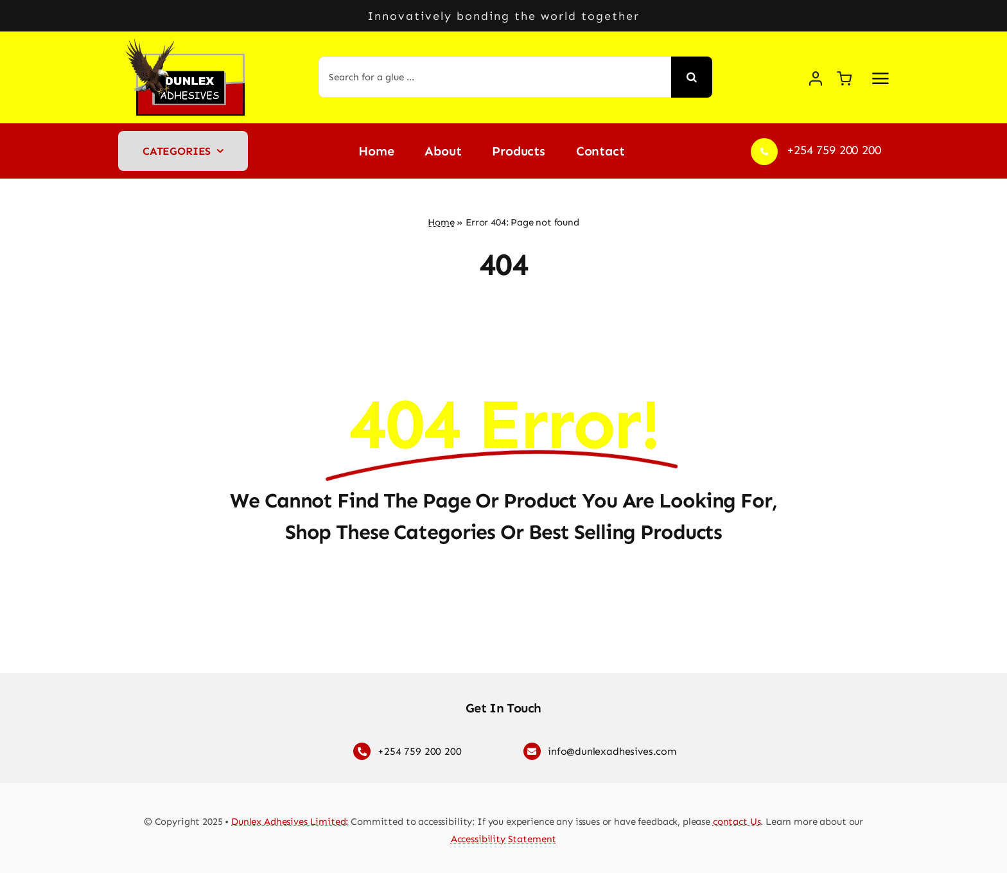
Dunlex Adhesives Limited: (289, 821)
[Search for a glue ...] (495, 77)
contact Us (737, 821)
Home (441, 222)
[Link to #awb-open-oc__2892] (880, 78)
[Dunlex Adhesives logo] (188, 44)
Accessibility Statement (504, 839)
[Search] (691, 77)
